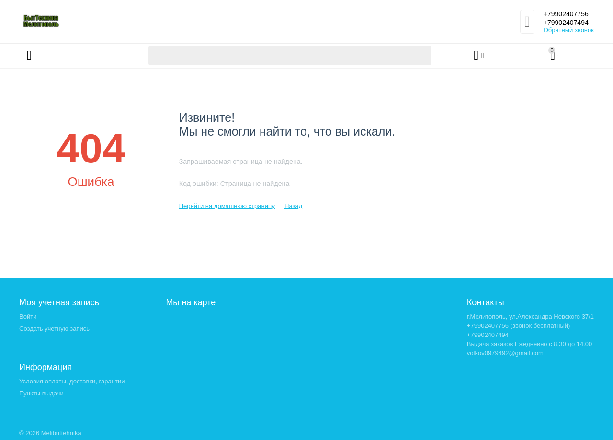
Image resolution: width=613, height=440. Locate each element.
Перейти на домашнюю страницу (227, 205)
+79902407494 (565, 23)
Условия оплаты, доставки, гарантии (72, 381)
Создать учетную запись (54, 328)
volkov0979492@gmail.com (505, 353)
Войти (27, 316)
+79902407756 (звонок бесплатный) (518, 325)
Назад (293, 205)
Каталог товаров (76, 55)
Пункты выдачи (41, 393)
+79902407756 (565, 13)
